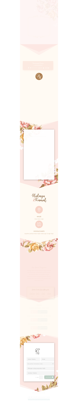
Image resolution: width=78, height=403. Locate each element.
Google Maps (39, 230)
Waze (39, 216)
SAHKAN (50, 377)
